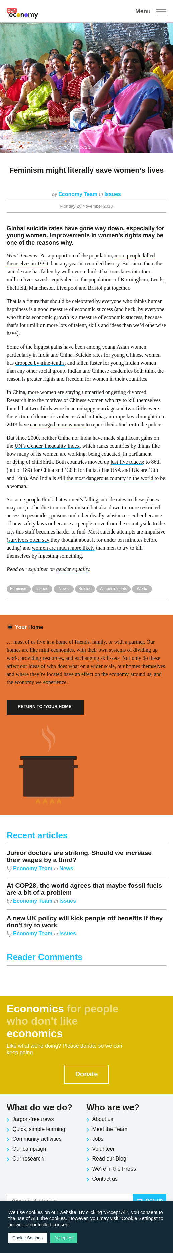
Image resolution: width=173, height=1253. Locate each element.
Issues (112, 194)
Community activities (37, 1139)
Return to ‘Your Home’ (45, 706)
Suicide (84, 588)
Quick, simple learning (38, 1129)
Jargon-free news (33, 1119)
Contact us (105, 1179)
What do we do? (39, 1107)
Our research (28, 1159)
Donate (86, 1074)
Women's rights (113, 588)
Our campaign (29, 1149)
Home (29, 627)
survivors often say (28, 540)
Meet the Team (110, 1129)
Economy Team (78, 194)
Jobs (98, 1139)
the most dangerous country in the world (110, 478)
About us (102, 1119)
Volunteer (103, 1149)
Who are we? (113, 1107)
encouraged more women (57, 424)
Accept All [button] (63, 1237)
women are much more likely (63, 548)
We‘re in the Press (114, 1169)
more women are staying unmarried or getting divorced (87, 392)
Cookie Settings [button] (27, 1237)
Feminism (18, 588)
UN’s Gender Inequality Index (47, 446)
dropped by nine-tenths (40, 363)
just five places (127, 462)
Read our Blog (109, 1159)
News (64, 588)
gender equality (72, 569)
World (142, 588)
